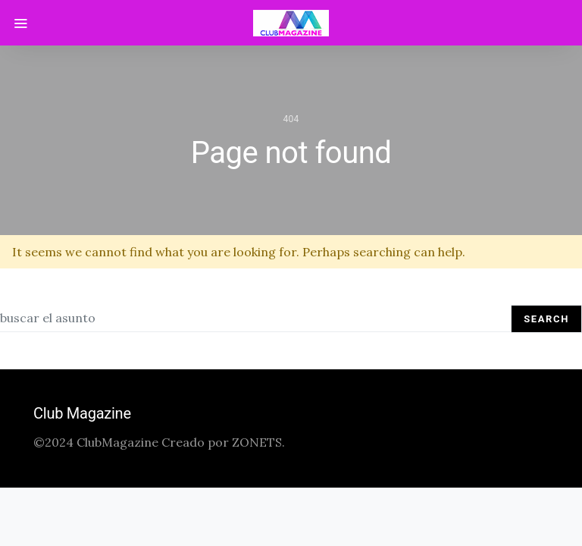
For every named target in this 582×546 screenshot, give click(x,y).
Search (546, 319)
